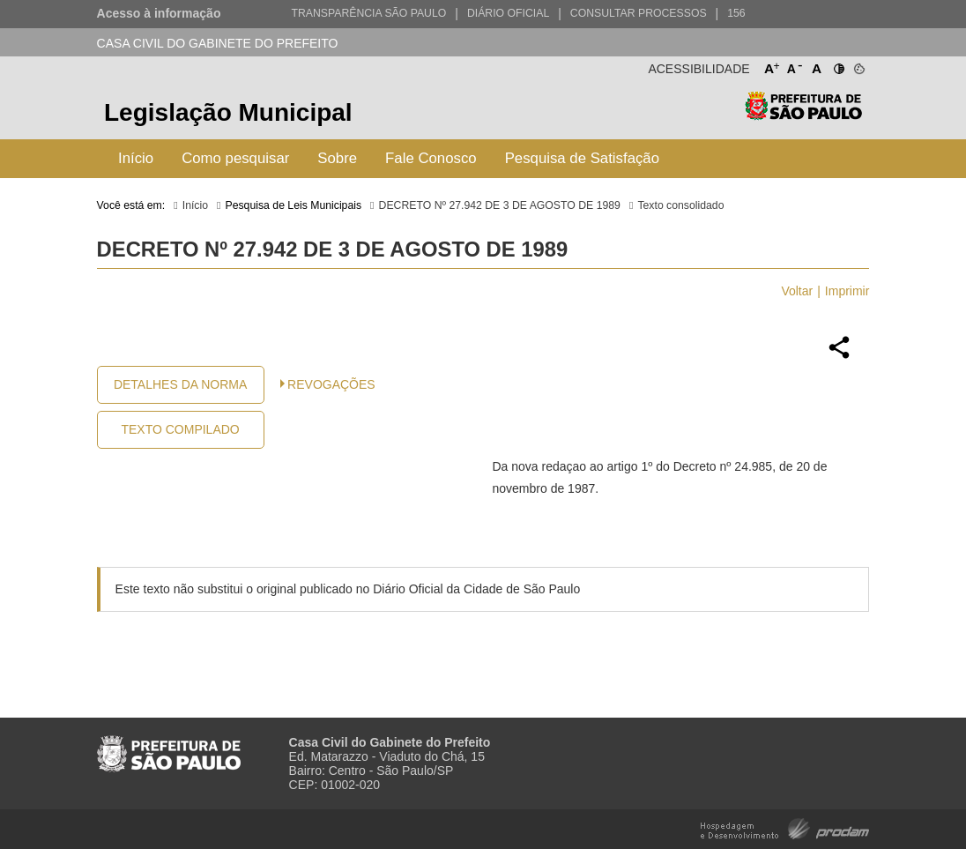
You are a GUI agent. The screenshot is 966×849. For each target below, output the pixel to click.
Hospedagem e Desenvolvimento (785, 827)
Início (135, 158)
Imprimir (847, 291)
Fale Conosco (431, 158)
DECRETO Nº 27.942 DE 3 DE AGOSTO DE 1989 (499, 205)
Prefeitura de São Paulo (803, 115)
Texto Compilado (180, 429)
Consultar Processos (638, 13)
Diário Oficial (508, 13)
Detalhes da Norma (180, 384)
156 (736, 13)
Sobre (337, 158)
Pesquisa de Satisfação (582, 158)
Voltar (797, 291)
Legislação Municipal (228, 112)
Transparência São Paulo (368, 13)
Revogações (331, 384)
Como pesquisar (235, 158)
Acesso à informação (159, 13)
